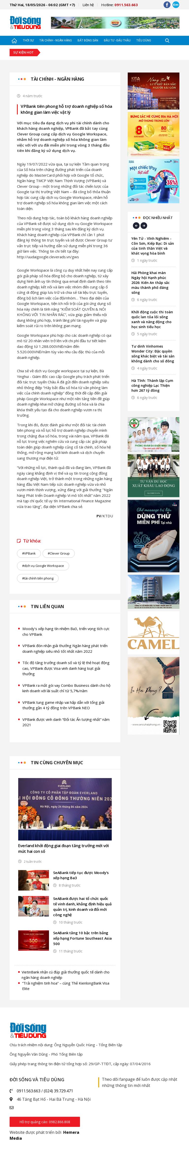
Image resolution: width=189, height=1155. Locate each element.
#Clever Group (59, 553)
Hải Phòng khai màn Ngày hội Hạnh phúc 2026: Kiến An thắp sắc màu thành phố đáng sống (150, 282)
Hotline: (119, 4)
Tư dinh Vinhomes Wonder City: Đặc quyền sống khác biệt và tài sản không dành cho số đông (152, 353)
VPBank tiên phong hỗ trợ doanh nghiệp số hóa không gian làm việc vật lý (66, 109)
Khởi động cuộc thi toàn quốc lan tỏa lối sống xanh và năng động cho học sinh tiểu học (152, 319)
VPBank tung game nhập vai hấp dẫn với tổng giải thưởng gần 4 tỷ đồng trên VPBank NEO (63, 705)
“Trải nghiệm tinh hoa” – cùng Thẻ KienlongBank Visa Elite (65, 986)
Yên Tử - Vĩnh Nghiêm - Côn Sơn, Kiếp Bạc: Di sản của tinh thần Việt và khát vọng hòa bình (152, 246)
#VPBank (29, 553)
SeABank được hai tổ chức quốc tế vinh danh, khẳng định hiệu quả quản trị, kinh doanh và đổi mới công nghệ (81, 906)
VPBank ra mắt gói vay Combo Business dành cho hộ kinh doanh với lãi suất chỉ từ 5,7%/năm (66, 688)
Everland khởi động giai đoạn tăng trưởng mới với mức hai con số (63, 848)
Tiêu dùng (143, 40)
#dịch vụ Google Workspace (43, 565)
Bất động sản (88, 40)
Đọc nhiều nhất (158, 217)
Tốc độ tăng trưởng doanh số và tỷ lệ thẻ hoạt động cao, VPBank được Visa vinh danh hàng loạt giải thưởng (66, 668)
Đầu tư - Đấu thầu (117, 40)
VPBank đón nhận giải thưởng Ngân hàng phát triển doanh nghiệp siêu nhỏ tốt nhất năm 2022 (65, 648)
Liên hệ (88, 4)
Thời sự (28, 40)
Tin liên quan (47, 606)
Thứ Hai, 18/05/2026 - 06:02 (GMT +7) (42, 4)
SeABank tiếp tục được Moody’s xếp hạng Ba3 (81, 875)
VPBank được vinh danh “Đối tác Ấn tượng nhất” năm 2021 (66, 722)
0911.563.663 (28, 1091)
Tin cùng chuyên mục (57, 762)
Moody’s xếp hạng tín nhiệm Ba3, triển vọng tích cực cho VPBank (66, 631)
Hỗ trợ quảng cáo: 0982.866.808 (44, 1121)
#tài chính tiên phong (37, 578)
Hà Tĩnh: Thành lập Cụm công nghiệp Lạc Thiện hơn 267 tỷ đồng (152, 385)
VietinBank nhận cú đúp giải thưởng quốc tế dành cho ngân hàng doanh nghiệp (66, 974)
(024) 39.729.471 (58, 1091)
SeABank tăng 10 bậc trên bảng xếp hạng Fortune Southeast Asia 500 (82, 938)
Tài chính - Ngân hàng (55, 40)
